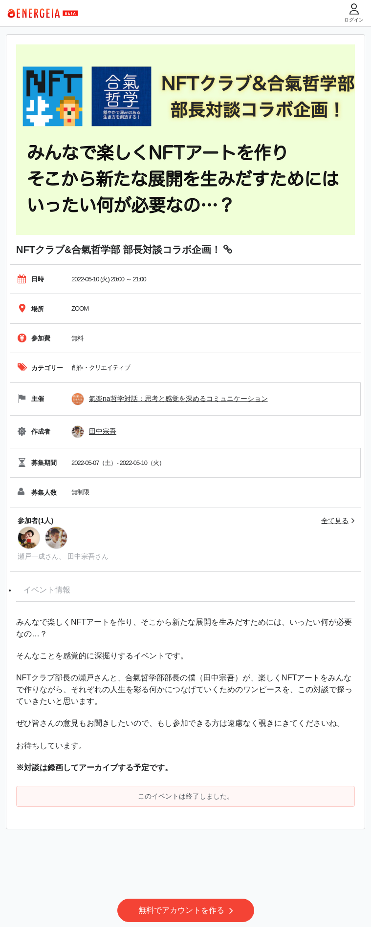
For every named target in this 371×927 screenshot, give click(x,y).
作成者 (34, 431)
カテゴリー (40, 368)
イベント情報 (46, 590)
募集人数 (37, 492)
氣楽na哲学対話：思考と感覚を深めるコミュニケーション (178, 398)
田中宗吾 (102, 431)
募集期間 (37, 463)
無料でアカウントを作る (185, 910)
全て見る (335, 520)
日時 (31, 279)
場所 (31, 309)
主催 (31, 399)
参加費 (34, 338)
